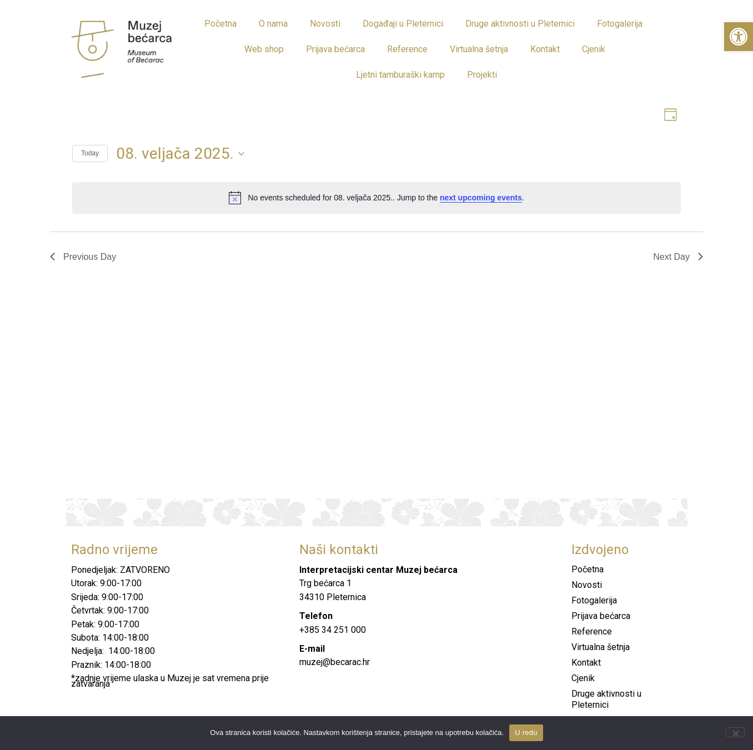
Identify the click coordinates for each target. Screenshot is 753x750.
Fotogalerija (619, 23)
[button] (738, 36)
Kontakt (545, 49)
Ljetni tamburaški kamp (400, 74)
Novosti (325, 23)
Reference (407, 49)
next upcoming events (481, 198)
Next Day (678, 258)
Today (90, 155)
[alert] (376, 199)
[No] (735, 732)
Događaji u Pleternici (403, 23)
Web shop (264, 49)
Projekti (482, 74)
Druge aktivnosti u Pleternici (520, 23)
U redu (526, 732)
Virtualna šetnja (479, 49)
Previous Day (83, 258)
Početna (220, 23)
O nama (273, 23)
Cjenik (593, 49)
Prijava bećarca (335, 49)
